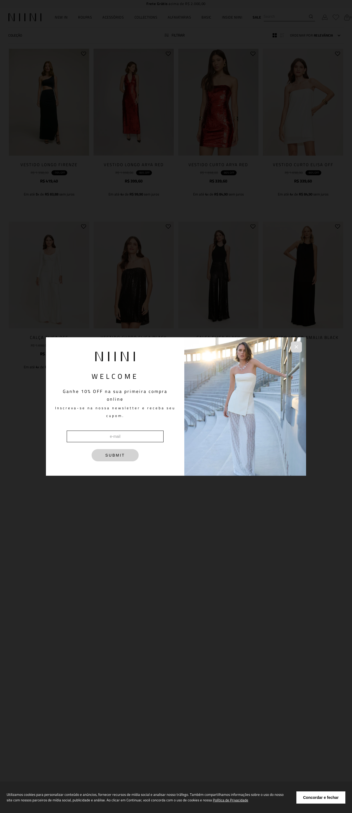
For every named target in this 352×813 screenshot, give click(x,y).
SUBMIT (115, 455)
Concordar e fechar (320, 797)
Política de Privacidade (230, 800)
